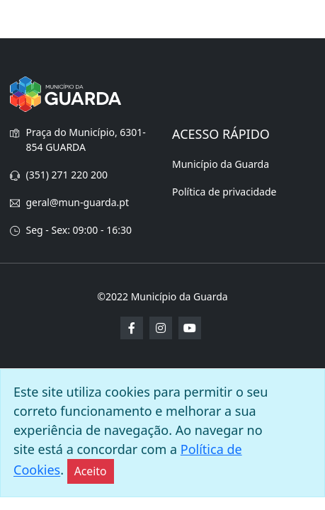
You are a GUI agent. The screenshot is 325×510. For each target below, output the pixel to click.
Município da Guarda (220, 164)
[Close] (90, 471)
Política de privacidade (224, 191)
